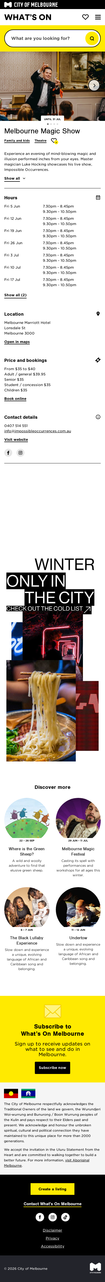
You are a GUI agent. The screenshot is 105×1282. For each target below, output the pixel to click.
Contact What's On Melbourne (53, 1204)
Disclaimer (52, 1230)
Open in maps (17, 342)
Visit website (16, 440)
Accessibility (52, 1246)
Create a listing (52, 1189)
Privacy (52, 1238)
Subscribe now (52, 1068)
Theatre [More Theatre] (41, 140)
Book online (15, 399)
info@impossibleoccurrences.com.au (37, 431)
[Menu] (98, 17)
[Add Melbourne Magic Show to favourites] (54, 141)
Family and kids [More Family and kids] (17, 140)
